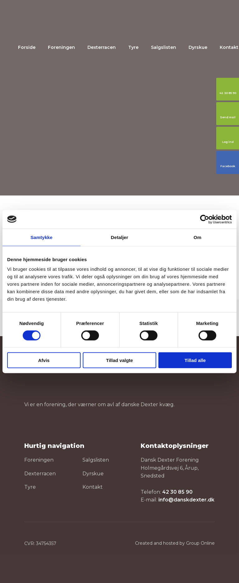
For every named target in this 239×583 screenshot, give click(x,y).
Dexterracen (101, 47)
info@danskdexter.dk (186, 500)
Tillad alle (195, 360)
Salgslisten (163, 47)
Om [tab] (197, 237)
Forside (26, 47)
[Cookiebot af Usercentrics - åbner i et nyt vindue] (204, 219)
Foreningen (61, 47)
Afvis (43, 360)
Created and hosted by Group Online (175, 543)
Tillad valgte (119, 360)
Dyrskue (198, 47)
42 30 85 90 (177, 492)
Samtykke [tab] (41, 237)
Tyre (133, 47)
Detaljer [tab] (119, 237)
